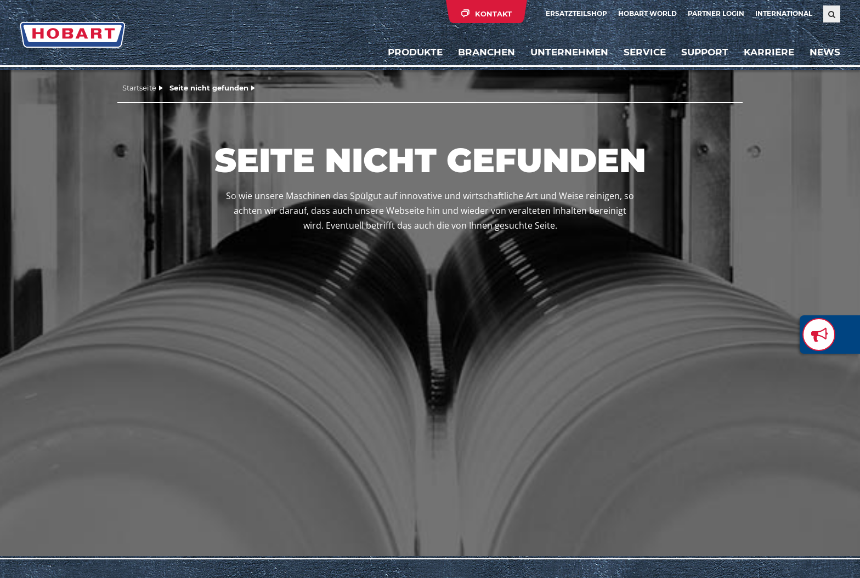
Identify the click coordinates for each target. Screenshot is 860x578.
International (783, 13)
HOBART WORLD (647, 13)
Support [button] (704, 52)
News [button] (825, 52)
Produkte (415, 52)
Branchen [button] (486, 52)
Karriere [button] (769, 52)
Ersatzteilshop (576, 13)
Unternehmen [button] (569, 52)
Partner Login (716, 13)
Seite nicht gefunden (208, 87)
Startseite (139, 87)
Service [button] (645, 52)
